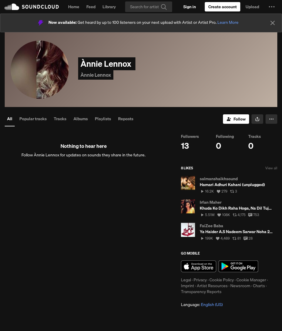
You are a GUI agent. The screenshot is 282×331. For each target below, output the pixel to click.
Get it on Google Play (238, 266)
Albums (80, 119)
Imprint (187, 285)
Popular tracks (33, 119)
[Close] (272, 23)
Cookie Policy (221, 280)
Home (73, 7)
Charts (259, 285)
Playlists (103, 119)
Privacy (200, 280)
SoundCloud (32, 7)
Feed (90, 7)
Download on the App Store (198, 266)
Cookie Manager (251, 280)
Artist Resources (212, 285)
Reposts (125, 119)
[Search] (148, 6)
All (9, 119)
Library (109, 7)
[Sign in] (189, 6)
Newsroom (240, 285)
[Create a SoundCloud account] (222, 6)
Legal (186, 280)
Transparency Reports (201, 291)
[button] (271, 7)
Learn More (228, 22)
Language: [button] (202, 304)
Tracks (60, 119)
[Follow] (236, 119)
